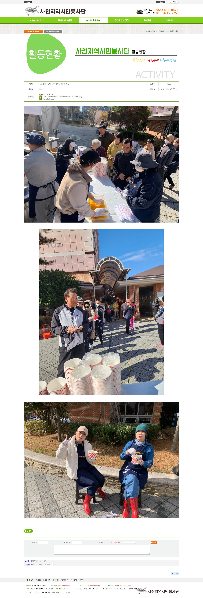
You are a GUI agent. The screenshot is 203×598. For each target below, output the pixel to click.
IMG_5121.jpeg (46, 99)
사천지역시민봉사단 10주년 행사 (43, 566)
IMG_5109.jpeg (46, 94)
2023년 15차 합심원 (38, 563)
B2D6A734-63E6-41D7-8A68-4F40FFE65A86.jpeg (60, 97)
